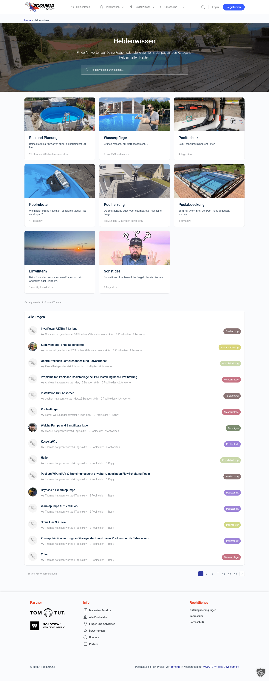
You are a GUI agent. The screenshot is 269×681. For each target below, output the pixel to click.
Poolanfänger (49, 409)
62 (223, 573)
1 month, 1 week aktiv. (41, 287)
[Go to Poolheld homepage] (43, 6)
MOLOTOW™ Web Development (221, 666)
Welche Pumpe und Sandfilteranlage (64, 425)
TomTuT (175, 666)
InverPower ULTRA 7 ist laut (59, 328)
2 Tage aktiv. (84, 414)
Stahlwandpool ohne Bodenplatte (62, 345)
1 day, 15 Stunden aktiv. (117, 154)
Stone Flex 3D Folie (53, 522)
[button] (261, 673)
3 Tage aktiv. (111, 287)
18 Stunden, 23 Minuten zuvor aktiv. (123, 220)
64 (235, 573)
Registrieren (234, 7)
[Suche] (203, 7)
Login (215, 7)
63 (229, 573)
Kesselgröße (49, 441)
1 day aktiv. (185, 220)
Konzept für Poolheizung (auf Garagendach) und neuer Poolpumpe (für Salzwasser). (95, 538)
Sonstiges (112, 271)
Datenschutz (197, 622)
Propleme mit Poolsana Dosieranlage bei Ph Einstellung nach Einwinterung (89, 377)
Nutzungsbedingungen (203, 610)
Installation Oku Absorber (57, 393)
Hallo (44, 457)
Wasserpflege (115, 137)
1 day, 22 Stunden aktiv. (85, 398)
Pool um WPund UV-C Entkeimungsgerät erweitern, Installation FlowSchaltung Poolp (95, 474)
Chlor (44, 554)
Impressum (196, 616)
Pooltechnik (189, 137)
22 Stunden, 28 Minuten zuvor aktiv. (49, 154)
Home (27, 20)
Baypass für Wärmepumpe (58, 490)
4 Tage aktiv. (185, 154)
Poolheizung (114, 204)
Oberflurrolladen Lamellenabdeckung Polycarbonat (74, 361)
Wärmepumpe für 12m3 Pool (59, 506)
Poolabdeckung (192, 204)
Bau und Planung (43, 137)
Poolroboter (39, 204)
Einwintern (38, 271)
